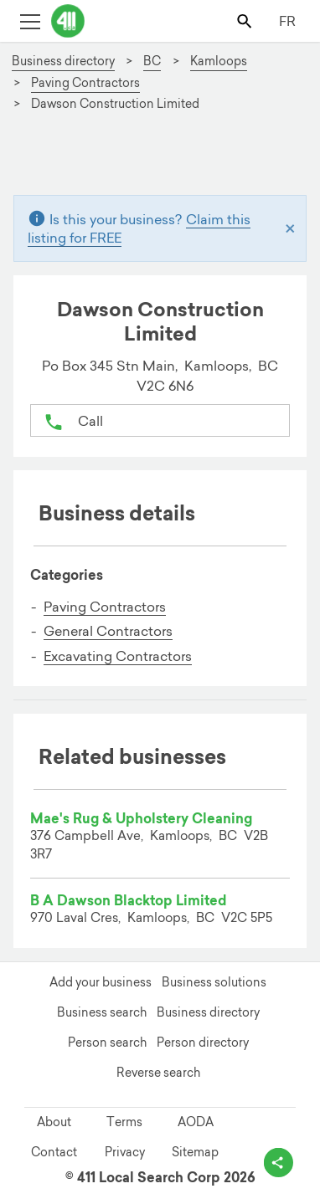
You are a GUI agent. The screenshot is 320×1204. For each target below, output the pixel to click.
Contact (54, 1152)
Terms (124, 1122)
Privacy (125, 1152)
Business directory (208, 1012)
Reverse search (158, 1072)
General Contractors (108, 630)
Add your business (100, 982)
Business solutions (214, 982)
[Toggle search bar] (246, 20)
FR (287, 21)
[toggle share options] (278, 1162)
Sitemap (195, 1152)
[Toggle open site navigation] (29, 20)
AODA (196, 1122)
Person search (107, 1042)
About (54, 1122)
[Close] (290, 228)
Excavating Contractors (118, 656)
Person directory (203, 1042)
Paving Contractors (105, 606)
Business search (102, 1012)
